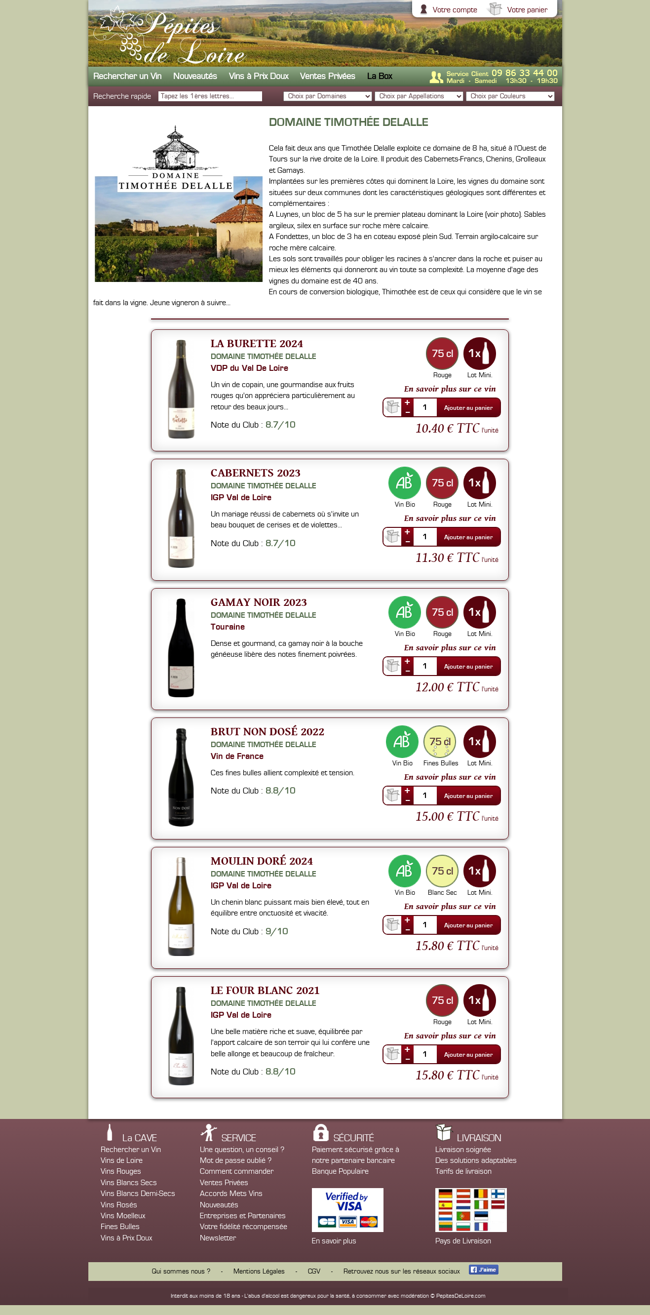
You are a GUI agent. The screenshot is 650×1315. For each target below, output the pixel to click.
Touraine (228, 627)
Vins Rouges (121, 1171)
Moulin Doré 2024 (262, 860)
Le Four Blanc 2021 (265, 989)
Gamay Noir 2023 (259, 601)
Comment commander (236, 1171)
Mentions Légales (259, 1271)
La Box (379, 76)
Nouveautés (195, 76)
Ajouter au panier (468, 407)
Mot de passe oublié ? (235, 1160)
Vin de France (237, 756)
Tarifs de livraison (463, 1171)
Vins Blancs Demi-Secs (138, 1193)
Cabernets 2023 (256, 472)
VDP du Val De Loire (249, 368)
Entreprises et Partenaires (243, 1215)
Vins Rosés (119, 1204)
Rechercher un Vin (127, 76)
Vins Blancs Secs (129, 1182)
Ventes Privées (327, 76)
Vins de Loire (122, 1160)
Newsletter (218, 1238)
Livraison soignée (463, 1149)
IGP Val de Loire (241, 497)
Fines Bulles (120, 1226)
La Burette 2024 (257, 343)
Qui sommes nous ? (181, 1271)
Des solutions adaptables (476, 1160)
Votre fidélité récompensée (243, 1226)
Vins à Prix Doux (258, 76)
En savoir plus (334, 1240)
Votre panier (526, 10)
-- (408, 411)
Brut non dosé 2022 (267, 731)
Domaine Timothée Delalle (263, 356)
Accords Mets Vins (231, 1193)
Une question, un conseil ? (242, 1149)
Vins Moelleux (123, 1215)
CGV (314, 1271)
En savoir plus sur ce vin (450, 388)
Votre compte (453, 10)
